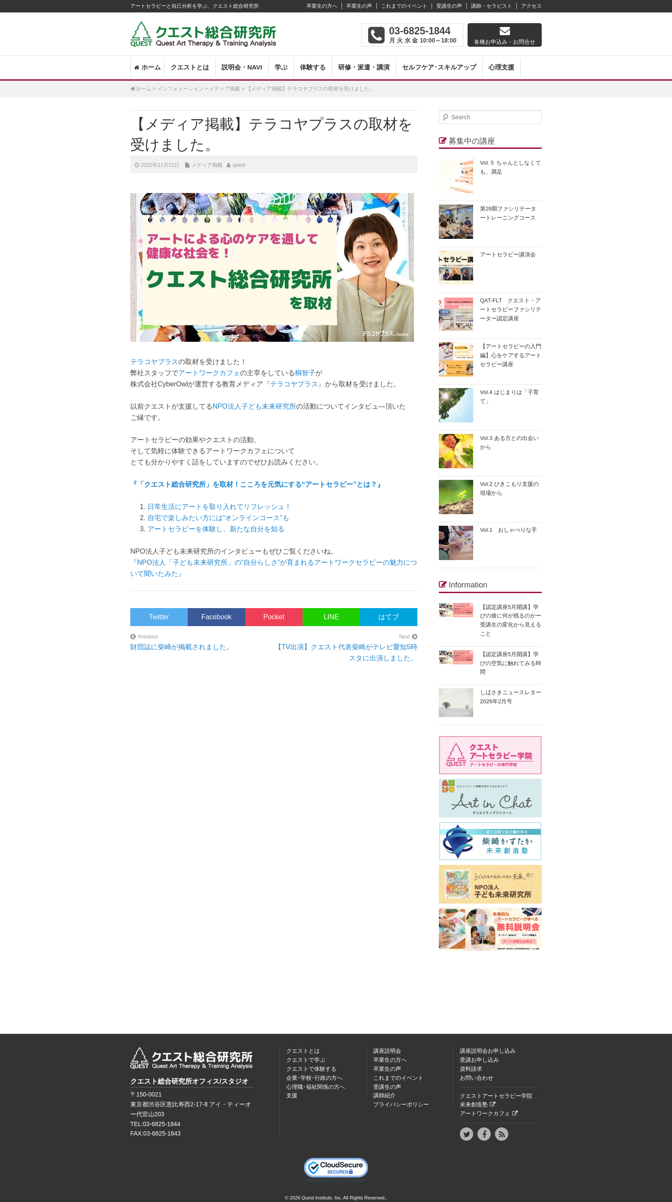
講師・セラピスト (491, 6)
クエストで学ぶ (305, 1060)
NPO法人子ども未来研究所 (254, 406)
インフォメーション (180, 89)
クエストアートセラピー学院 (496, 1096)
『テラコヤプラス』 (294, 384)
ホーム (151, 67)
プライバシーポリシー (401, 1104)
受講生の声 (449, 6)
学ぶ (281, 67)
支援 (291, 1095)
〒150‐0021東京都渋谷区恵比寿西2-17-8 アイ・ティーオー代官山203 (190, 1104)
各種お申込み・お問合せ (504, 42)
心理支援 (501, 67)
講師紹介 (384, 1095)
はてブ (388, 617)
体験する (313, 67)
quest (239, 165)
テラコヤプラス (154, 361)
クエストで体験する (311, 1069)
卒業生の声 (359, 6)
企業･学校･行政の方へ (314, 1078)
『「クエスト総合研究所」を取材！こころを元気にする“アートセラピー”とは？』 (257, 484)
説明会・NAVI (242, 67)
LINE (331, 617)
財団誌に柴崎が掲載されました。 (181, 647)
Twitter (159, 617)
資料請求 (471, 1069)
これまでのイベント (404, 6)
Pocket (274, 617)
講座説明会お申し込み (488, 1051)
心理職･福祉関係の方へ (315, 1087)
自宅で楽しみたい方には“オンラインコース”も (218, 517)
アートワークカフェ (209, 373)
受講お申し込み (479, 1060)
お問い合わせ (476, 1078)
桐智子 (305, 373)
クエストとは (190, 67)
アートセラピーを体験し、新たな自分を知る (216, 529)
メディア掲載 (224, 89)
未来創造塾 (474, 1104)
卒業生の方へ (321, 6)
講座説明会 (387, 1051)
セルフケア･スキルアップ (439, 67)
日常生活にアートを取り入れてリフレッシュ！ (219, 506)
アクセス (531, 6)
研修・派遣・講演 (364, 67)
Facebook (216, 617)
